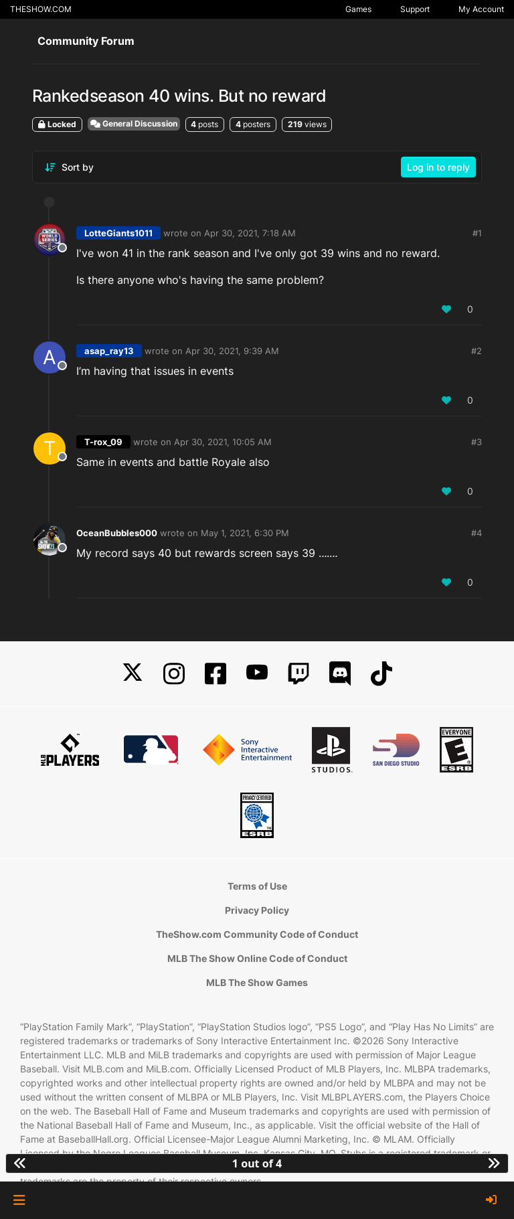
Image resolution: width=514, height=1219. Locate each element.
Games (358, 9)
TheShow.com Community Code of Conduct (257, 934)
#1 (477, 233)
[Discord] (340, 673)
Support (415, 9)
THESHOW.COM (41, 9)
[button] (19, 1200)
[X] (132, 673)
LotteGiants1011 (118, 233)
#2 (476, 350)
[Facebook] (215, 673)
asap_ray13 (109, 350)
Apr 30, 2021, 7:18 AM (250, 233)
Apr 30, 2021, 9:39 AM (232, 350)
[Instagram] (174, 673)
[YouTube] (257, 673)
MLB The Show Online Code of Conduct (257, 958)
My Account (481, 9)
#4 (476, 532)
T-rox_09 (103, 441)
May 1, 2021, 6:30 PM (245, 532)
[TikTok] (381, 673)
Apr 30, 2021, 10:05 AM (223, 441)
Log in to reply (438, 167)
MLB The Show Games (257, 982)
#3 (476, 441)
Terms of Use (257, 886)
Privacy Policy (257, 910)
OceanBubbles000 (116, 532)
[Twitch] (298, 673)
